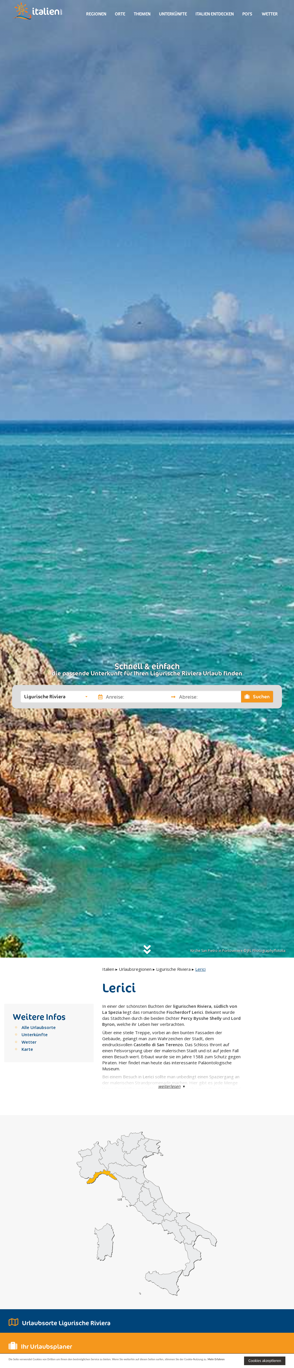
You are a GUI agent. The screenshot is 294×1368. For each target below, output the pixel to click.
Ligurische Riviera (173, 969)
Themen (142, 14)
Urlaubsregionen (135, 969)
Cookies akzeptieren (264, 1360)
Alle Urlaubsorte (39, 1027)
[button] (56, 696)
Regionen (96, 14)
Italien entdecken (215, 14)
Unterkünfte (173, 14)
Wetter (269, 14)
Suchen (257, 696)
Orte (120, 14)
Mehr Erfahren (50, 1363)
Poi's (247, 14)
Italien (108, 969)
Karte (27, 1049)
